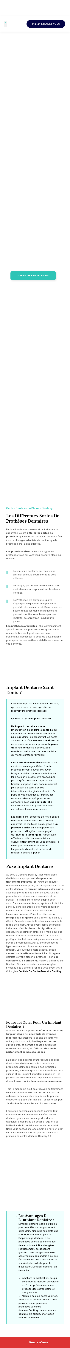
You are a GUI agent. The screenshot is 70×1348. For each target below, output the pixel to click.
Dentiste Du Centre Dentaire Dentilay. (40, 971)
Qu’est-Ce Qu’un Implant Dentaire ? (32, 718)
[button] (5, 24)
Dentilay (33, 1310)
